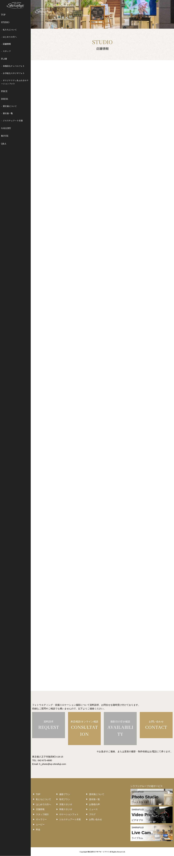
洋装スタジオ (65, 804)
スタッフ (7, 51)
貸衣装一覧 (8, 113)
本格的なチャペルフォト (14, 66)
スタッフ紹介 (42, 814)
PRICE (4, 91)
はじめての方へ (10, 36)
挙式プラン (64, 799)
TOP (3, 14)
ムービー (40, 824)
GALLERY (6, 128)
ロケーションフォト (69, 814)
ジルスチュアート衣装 (13, 120)
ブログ (92, 814)
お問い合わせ (95, 819)
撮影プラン (64, 794)
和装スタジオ (65, 809)
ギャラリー (41, 819)
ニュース (93, 809)
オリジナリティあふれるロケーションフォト (15, 82)
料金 (38, 829)
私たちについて (10, 29)
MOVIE (4, 135)
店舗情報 (7, 43)
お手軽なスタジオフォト (14, 73)
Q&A (3, 143)
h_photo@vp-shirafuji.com (52, 764)
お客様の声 (94, 804)
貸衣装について (10, 106)
